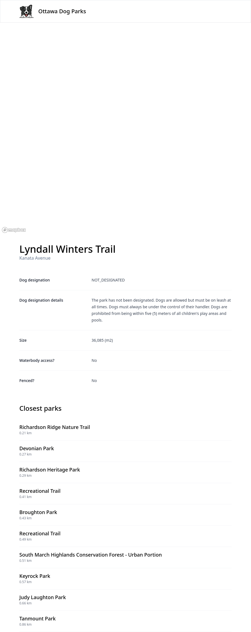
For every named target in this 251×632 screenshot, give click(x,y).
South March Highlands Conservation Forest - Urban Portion (90, 554)
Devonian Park (36, 448)
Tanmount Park (37, 618)
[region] (125, 129)
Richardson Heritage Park (49, 469)
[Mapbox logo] (14, 230)
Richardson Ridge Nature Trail (54, 427)
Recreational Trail (40, 491)
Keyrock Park (34, 576)
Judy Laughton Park (42, 597)
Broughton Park (38, 512)
